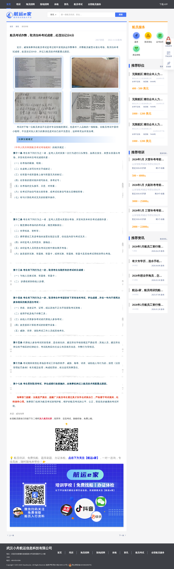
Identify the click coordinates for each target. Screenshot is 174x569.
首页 (8, 4)
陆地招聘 (44, 4)
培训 (18, 4)
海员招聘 (30, 4)
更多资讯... (164, 239)
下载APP (163, 4)
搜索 (121, 15)
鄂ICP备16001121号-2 (60, 565)
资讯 (66, 4)
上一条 (10, 535)
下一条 (122, 535)
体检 (56, 4)
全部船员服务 (94, 4)
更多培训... (164, 153)
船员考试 (78, 4)
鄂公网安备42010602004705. (80, 565)
